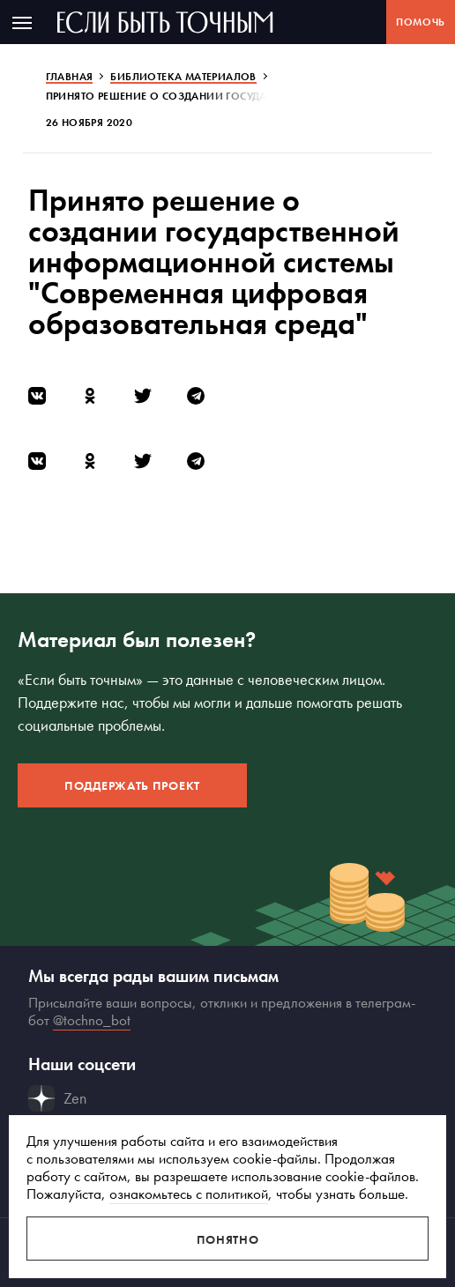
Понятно (228, 1239)
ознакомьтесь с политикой (188, 1193)
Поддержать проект (132, 785)
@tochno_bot (92, 1020)
